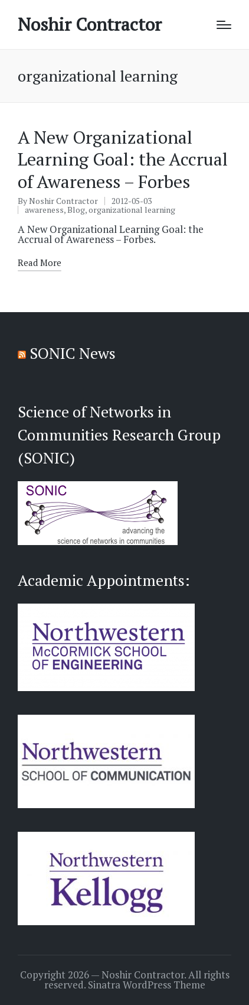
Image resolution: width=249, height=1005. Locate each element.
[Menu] (224, 25)
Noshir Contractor (90, 24)
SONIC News (73, 353)
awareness (44, 209)
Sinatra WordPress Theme (146, 985)
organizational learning (132, 209)
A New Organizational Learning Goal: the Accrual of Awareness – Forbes (123, 159)
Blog (76, 209)
